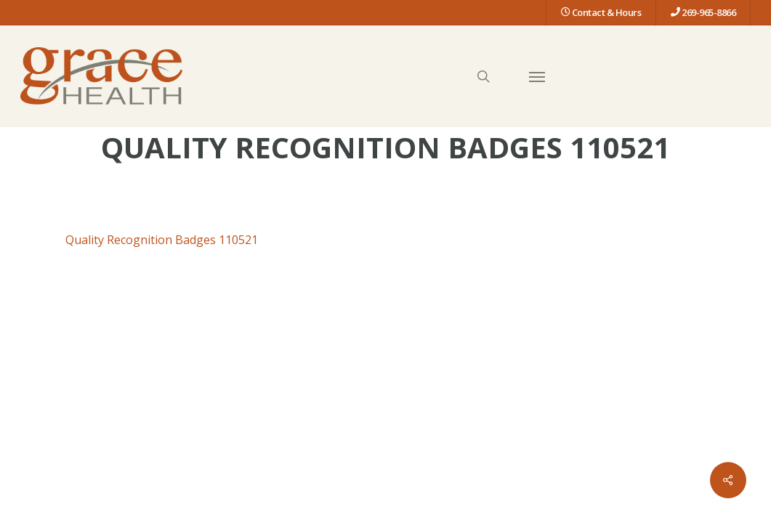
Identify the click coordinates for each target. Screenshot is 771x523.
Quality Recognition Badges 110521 (161, 240)
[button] (537, 76)
